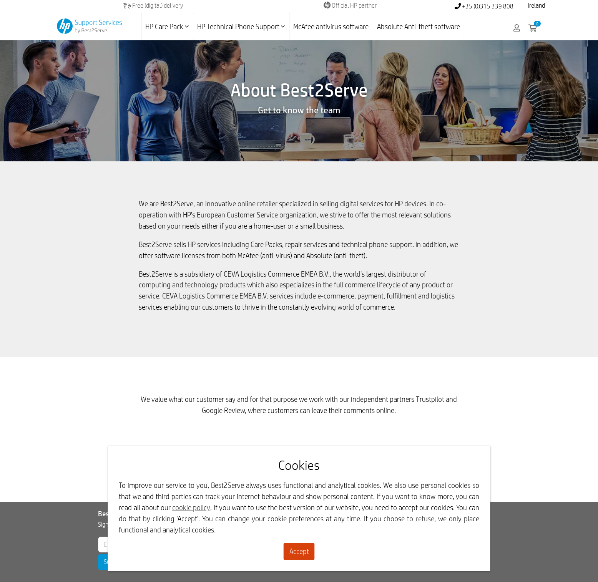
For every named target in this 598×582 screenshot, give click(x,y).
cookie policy (191, 507)
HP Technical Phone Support (241, 26)
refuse (425, 518)
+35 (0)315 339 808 (484, 6)
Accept (299, 551)
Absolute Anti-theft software (418, 26)
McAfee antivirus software (331, 26)
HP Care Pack (167, 26)
